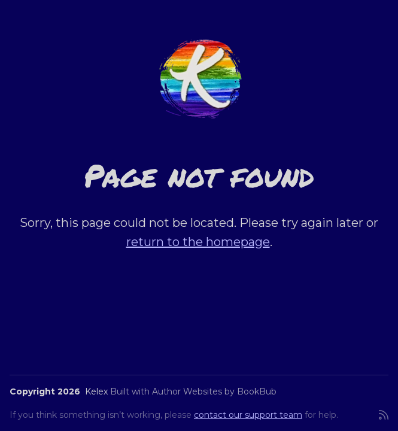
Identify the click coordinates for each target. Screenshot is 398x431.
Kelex (96, 391)
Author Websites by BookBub (214, 391)
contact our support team (248, 414)
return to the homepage (198, 242)
